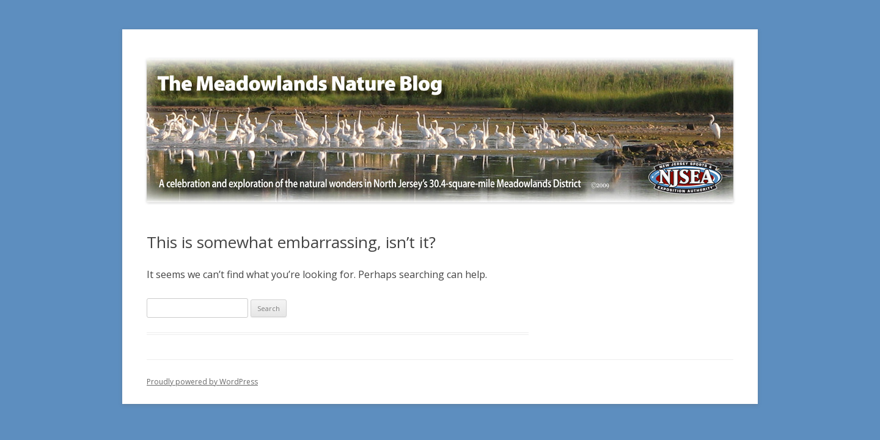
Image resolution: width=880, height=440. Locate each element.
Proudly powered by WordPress (202, 381)
